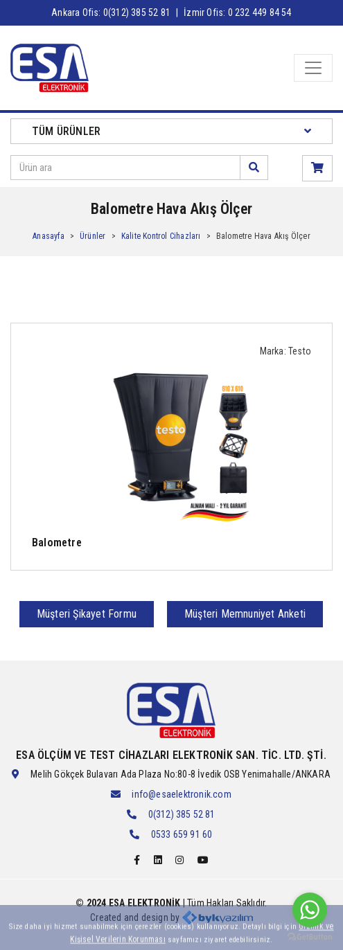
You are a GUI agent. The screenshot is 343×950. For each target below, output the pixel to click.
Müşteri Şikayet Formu (87, 613)
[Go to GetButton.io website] (310, 936)
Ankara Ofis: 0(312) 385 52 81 (110, 12)
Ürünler (92, 236)
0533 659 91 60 (182, 834)
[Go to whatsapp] (309, 910)
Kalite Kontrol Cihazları (161, 236)
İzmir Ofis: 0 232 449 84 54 (237, 12)
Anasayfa (48, 236)
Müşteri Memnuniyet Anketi (245, 613)
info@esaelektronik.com (181, 794)
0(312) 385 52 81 (182, 814)
